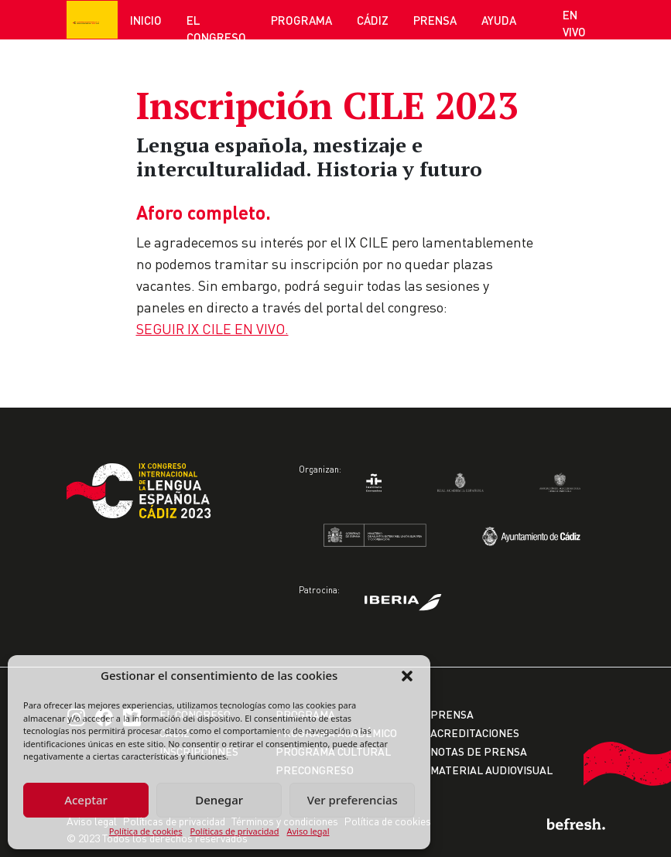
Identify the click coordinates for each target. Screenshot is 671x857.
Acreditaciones (474, 732)
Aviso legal (307, 831)
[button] (407, 675)
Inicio (146, 20)
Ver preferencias (352, 799)
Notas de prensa (478, 751)
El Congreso (216, 29)
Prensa (435, 20)
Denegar (219, 799)
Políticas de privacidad (234, 831)
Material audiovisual (491, 770)
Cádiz (373, 20)
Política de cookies (146, 831)
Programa (301, 20)
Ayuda (498, 20)
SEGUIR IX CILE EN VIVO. (212, 328)
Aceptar (86, 799)
